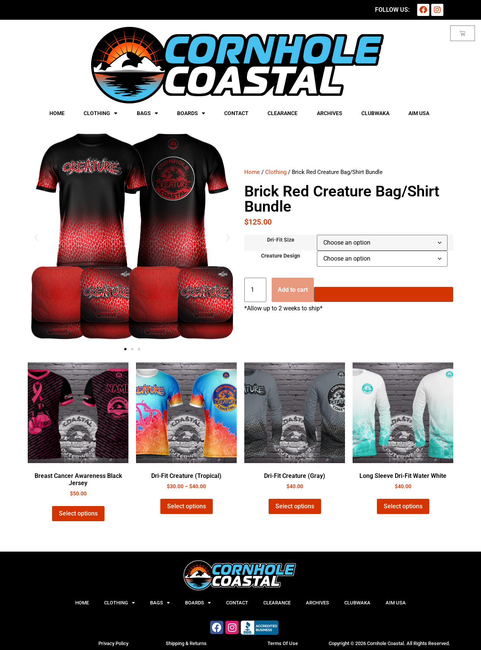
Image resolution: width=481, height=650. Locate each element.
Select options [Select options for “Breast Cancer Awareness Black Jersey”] (78, 513)
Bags (147, 113)
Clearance (282, 113)
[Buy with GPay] (383, 294)
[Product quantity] (255, 290)
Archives (329, 113)
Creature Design (280, 256)
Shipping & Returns (186, 643)
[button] (36, 237)
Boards (191, 113)
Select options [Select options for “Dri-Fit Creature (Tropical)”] (186, 506)
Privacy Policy (113, 643)
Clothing (100, 113)
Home (57, 113)
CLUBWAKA (375, 113)
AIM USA (418, 113)
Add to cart (293, 289)
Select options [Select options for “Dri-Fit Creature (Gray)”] (294, 506)
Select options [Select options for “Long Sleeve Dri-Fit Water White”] (403, 506)
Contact (236, 113)
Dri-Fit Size (280, 240)
